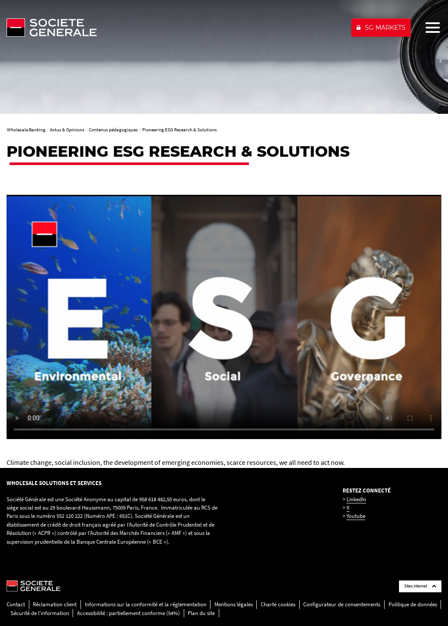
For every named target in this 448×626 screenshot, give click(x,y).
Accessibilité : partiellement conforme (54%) (128, 613)
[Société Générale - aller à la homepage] (175, 27)
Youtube (355, 516)
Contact (16, 604)
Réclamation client (55, 604)
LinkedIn (356, 499)
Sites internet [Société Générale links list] (420, 586)
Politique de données (412, 604)
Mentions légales (233, 604)
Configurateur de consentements (341, 604)
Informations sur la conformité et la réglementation (145, 604)
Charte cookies (278, 604)
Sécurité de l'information (39, 613)
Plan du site (201, 613)
